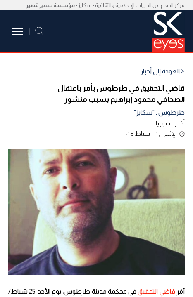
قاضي (167, 291)
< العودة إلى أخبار (163, 71)
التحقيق (148, 291)
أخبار (179, 123)
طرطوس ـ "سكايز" (159, 112)
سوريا (163, 123)
